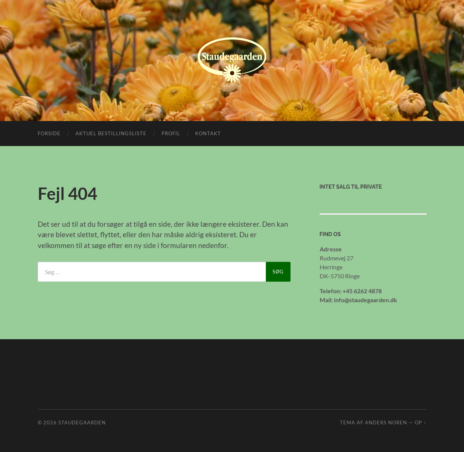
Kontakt (208, 133)
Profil (171, 133)
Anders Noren (386, 422)
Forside (49, 133)
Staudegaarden (82, 422)
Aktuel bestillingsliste (111, 133)
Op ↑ (420, 422)
